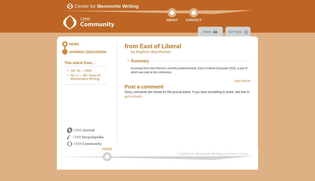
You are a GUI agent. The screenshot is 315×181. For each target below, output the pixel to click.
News (74, 44)
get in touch (133, 96)
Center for (106, 6)
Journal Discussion (87, 52)
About (172, 20)
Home (107, 149)
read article (242, 81)
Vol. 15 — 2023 (81, 70)
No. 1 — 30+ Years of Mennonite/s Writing (85, 77)
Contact (194, 20)
